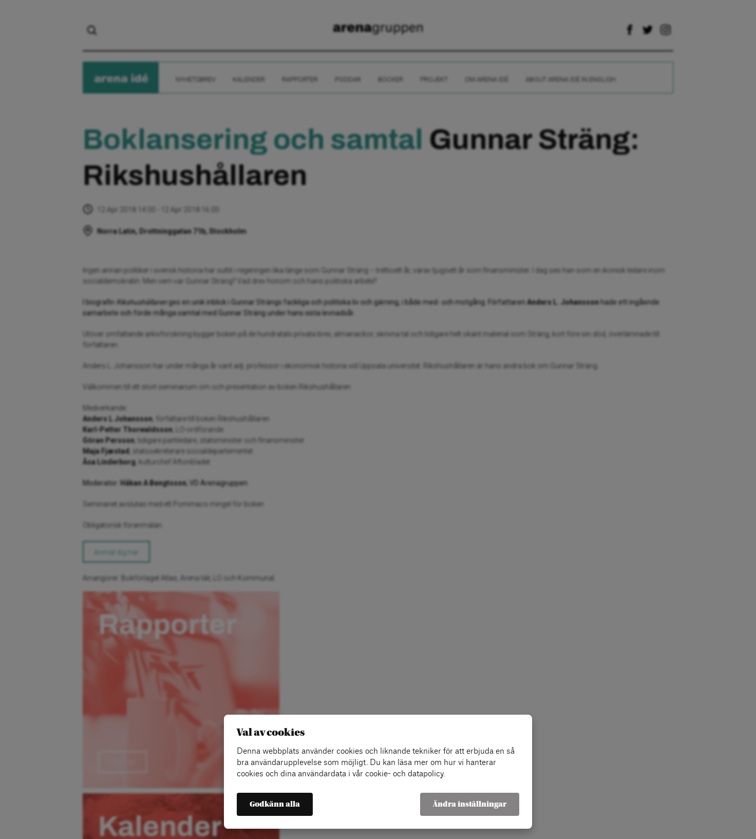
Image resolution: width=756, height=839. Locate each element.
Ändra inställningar (469, 804)
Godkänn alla (275, 804)
